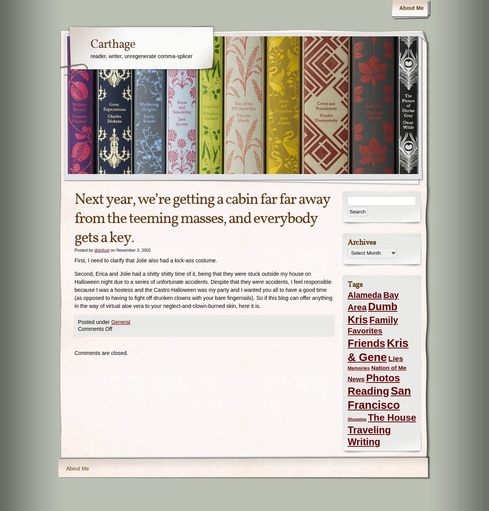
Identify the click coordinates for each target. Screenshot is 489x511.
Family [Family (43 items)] (383, 320)
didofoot (101, 250)
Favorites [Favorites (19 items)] (365, 331)
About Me (411, 8)
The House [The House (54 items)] (392, 417)
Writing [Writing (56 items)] (364, 441)
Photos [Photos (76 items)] (383, 378)
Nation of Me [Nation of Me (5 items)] (388, 368)
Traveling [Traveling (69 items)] (369, 430)
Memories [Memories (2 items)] (359, 368)
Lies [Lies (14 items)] (396, 359)
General (120, 322)
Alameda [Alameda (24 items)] (365, 295)
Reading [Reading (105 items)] (368, 391)
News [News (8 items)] (356, 379)
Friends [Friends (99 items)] (366, 343)
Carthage (113, 44)
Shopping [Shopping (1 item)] (357, 419)
